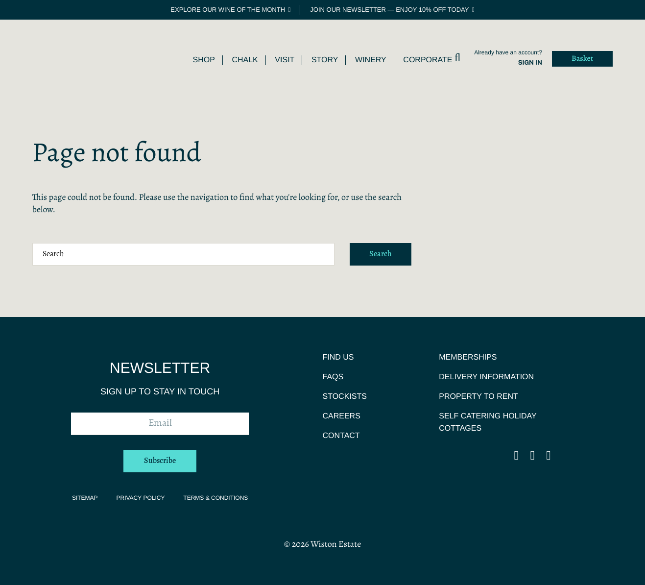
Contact (340, 436)
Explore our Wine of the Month (227, 9)
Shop (203, 60)
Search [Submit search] (380, 254)
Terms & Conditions (215, 497)
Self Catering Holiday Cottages (487, 422)
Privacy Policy (140, 497)
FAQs (332, 377)
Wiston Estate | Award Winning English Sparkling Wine (66, 56)
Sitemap (85, 497)
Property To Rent (478, 396)
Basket (582, 59)
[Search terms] (183, 254)
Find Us (338, 357)
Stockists (344, 396)
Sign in (530, 62)
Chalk (245, 60)
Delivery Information (486, 377)
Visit (284, 60)
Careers (341, 416)
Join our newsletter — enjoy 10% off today (389, 9)
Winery (370, 60)
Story (324, 60)
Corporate (427, 60)
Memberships (468, 357)
